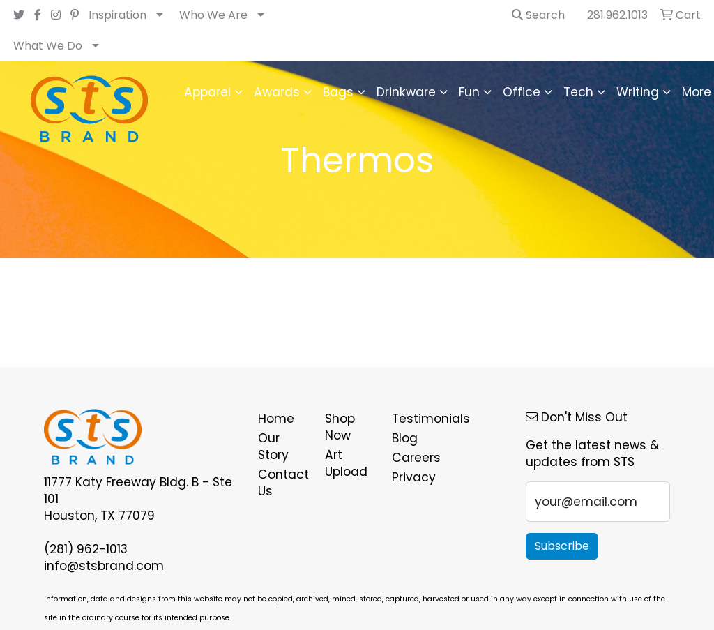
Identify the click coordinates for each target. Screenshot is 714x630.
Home (276, 418)
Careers (416, 457)
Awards (277, 92)
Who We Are (213, 15)
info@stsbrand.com (104, 565)
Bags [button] (338, 92)
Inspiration (117, 15)
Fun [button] (469, 92)
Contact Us (283, 483)
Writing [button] (637, 92)
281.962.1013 (617, 15)
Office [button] (521, 92)
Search (538, 15)
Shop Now (340, 427)
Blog (405, 438)
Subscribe (562, 546)
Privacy (414, 477)
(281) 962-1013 (86, 549)
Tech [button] (578, 92)
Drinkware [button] (406, 92)
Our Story (273, 446)
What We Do (47, 46)
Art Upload (346, 463)
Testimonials (417, 418)
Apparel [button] (207, 92)
